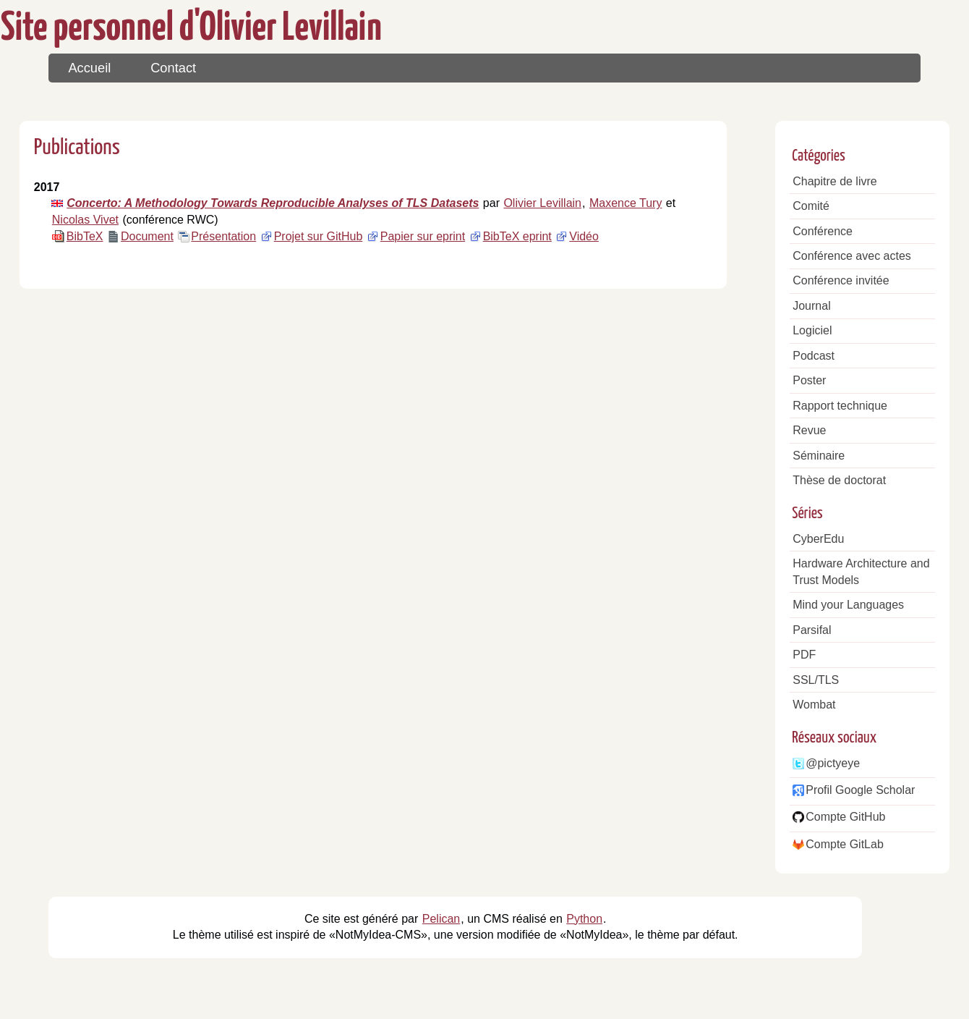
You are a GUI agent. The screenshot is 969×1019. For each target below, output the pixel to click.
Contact (173, 67)
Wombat (814, 704)
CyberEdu (818, 539)
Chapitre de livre (835, 181)
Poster (809, 380)
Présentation (223, 236)
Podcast (813, 356)
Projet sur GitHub (318, 236)
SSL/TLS (816, 680)
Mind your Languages (848, 605)
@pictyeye (833, 763)
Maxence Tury (625, 203)
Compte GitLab (845, 844)
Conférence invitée (841, 280)
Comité (811, 206)
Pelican (441, 919)
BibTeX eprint (517, 236)
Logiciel (812, 330)
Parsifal (812, 630)
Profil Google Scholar (860, 790)
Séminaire (819, 455)
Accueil (89, 67)
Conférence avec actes (852, 256)
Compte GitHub (845, 817)
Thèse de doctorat (839, 480)
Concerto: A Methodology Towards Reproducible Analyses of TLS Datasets (273, 203)
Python (584, 919)
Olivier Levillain (542, 203)
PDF (804, 654)
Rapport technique (840, 405)
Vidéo (584, 236)
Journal (811, 306)
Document (147, 236)
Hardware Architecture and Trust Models (861, 571)
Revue (809, 430)
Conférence (823, 231)
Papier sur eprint (422, 236)
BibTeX (85, 236)
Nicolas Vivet (85, 219)
